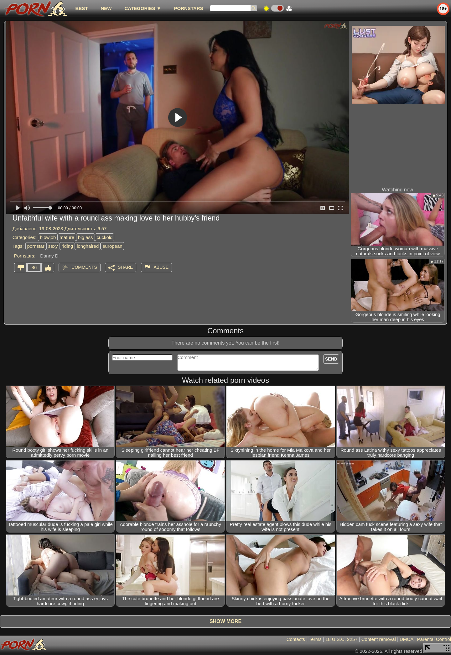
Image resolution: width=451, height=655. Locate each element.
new (106, 8)
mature (67, 237)
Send (331, 358)
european (112, 246)
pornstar (35, 246)
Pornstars (188, 8)
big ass (85, 237)
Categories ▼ (142, 8)
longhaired (88, 246)
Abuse (161, 267)
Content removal (378, 639)
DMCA (406, 639)
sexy (53, 246)
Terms (315, 639)
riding (67, 246)
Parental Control (434, 639)
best (81, 8)
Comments (84, 267)
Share (125, 267)
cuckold (105, 237)
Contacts (296, 639)
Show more (225, 621)
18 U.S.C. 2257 (341, 639)
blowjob (48, 237)
